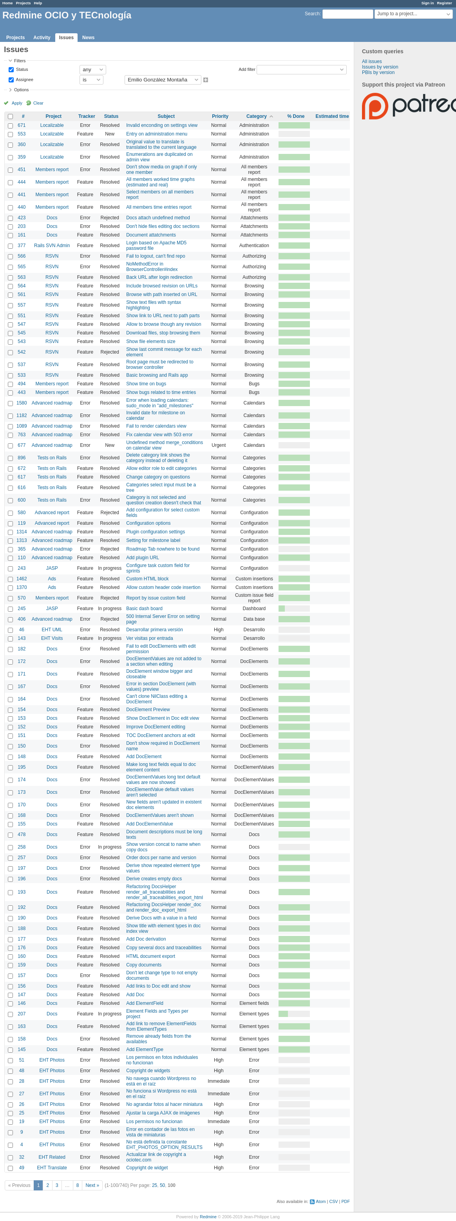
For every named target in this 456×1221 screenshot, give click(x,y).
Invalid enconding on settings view (161, 125)
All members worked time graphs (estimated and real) (160, 182)
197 (21, 868)
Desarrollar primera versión (154, 629)
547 (21, 324)
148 (21, 756)
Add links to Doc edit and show (158, 986)
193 (21, 892)
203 (21, 226)
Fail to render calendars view (156, 426)
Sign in (428, 3)
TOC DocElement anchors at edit (160, 735)
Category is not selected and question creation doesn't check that (163, 500)
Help (38, 3)
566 (21, 256)
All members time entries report (159, 207)
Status (21, 69)
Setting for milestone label (153, 540)
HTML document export (150, 956)
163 (21, 1026)
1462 (21, 579)
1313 (21, 540)
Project (53, 116)
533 (21, 375)
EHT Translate (52, 1167)
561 (21, 294)
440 (21, 207)
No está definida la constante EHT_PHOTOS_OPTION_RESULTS (164, 1144)
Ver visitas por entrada (149, 638)
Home (7, 3)
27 (21, 1093)
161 (21, 235)
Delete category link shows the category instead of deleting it (158, 457)
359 (21, 157)
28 (21, 1081)
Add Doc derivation (146, 939)
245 (21, 608)
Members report (52, 169)
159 (21, 965)
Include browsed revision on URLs (161, 286)
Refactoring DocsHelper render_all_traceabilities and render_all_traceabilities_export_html (164, 892)
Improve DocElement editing (155, 727)
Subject (166, 116)
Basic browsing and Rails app (157, 375)
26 (21, 1104)
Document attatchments (151, 235)
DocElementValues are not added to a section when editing (163, 661)
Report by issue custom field (155, 598)
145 (21, 1049)
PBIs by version (378, 72)
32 (21, 1157)
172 (21, 661)
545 (21, 333)
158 (21, 1039)
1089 (21, 426)
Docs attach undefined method (158, 217)
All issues (372, 61)
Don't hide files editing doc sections (162, 226)
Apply (17, 103)
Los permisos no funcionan (154, 1121)
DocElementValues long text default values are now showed (163, 779)
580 (21, 512)
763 (21, 434)
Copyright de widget (147, 1167)
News (88, 37)
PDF (345, 1201)
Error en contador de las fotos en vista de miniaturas (160, 1132)
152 (21, 727)
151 (21, 735)
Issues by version (380, 67)
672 (21, 468)
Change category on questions (158, 477)
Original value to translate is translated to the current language (161, 144)
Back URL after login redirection (159, 277)
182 (21, 649)
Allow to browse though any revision (163, 324)
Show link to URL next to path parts (163, 315)
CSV (333, 1201)
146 (21, 1003)
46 (21, 629)
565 (21, 266)
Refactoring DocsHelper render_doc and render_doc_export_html (163, 907)
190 (21, 918)
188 (21, 928)
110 (21, 557)
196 (21, 878)
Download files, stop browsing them (163, 333)
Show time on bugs (146, 384)
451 (21, 169)
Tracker (86, 116)
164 (21, 699)
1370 (21, 587)
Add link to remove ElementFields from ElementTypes (161, 1026)
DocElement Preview (148, 709)
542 (21, 352)
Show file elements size (150, 341)
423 (21, 217)
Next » (92, 1185)
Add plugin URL (142, 557)
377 (21, 245)
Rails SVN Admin (52, 245)
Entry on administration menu (156, 134)
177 (21, 939)
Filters (19, 60)
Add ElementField (144, 1003)
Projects (23, 3)
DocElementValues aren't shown (160, 815)
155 (21, 824)
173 (21, 792)
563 (21, 277)
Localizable (52, 125)
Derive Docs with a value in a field (161, 918)
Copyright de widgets (148, 1070)
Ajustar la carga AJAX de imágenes (163, 1113)
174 (21, 779)
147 (21, 994)
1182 (21, 415)
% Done (295, 116)
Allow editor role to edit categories (161, 468)
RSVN (51, 256)
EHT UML (52, 629)
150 (21, 746)
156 (21, 986)
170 (21, 804)
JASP (52, 568)
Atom (321, 1201)
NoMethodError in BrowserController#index (151, 266)
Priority (220, 116)
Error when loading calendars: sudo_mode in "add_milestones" (159, 402)
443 (21, 392)
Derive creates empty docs (154, 878)
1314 (21, 532)
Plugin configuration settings (155, 532)
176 (21, 947)
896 (21, 458)
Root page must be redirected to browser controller (159, 364)
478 (21, 834)
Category (256, 116)
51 (21, 1060)
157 (21, 975)
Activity (41, 37)
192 (21, 907)
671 (21, 125)
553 (21, 134)
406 (21, 619)
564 (21, 286)
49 (21, 1167)
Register (444, 3)
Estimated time (332, 116)
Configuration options (148, 523)
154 (21, 709)
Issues (66, 37)
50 (162, 1185)
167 (21, 686)
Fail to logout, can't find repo (155, 256)
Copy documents (143, 965)
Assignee (24, 79)
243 (21, 568)
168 (21, 815)
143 (21, 638)
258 (21, 847)
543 (21, 341)
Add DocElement (143, 756)
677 (21, 445)
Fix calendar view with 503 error (159, 434)
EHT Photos (52, 1060)
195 (21, 767)
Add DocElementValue (149, 824)
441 (21, 194)
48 (21, 1070)
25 (21, 1113)
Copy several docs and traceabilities (163, 947)
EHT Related (52, 1157)
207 (21, 1014)
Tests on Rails (52, 458)
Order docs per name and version (161, 857)
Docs (52, 217)
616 (21, 487)
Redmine (208, 1216)
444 (21, 182)
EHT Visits (52, 638)
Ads (52, 579)
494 (21, 384)
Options (21, 89)
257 (21, 857)
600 (21, 500)
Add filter (247, 69)
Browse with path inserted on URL (161, 294)
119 (21, 523)
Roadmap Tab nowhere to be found (162, 549)
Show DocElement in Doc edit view (162, 718)
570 (21, 598)
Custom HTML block (147, 579)
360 (21, 144)
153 (21, 718)
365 (21, 549)
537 (21, 364)
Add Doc (135, 994)
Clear (38, 103)
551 (21, 315)
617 (21, 477)
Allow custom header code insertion (163, 587)
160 (21, 956)
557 (21, 305)
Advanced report (52, 512)
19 (21, 1121)
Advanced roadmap (52, 403)
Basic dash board (144, 608)
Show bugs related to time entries (161, 392)
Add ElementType (144, 1049)
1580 (21, 403)
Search (312, 13)
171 (21, 674)
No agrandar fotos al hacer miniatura (164, 1104)
